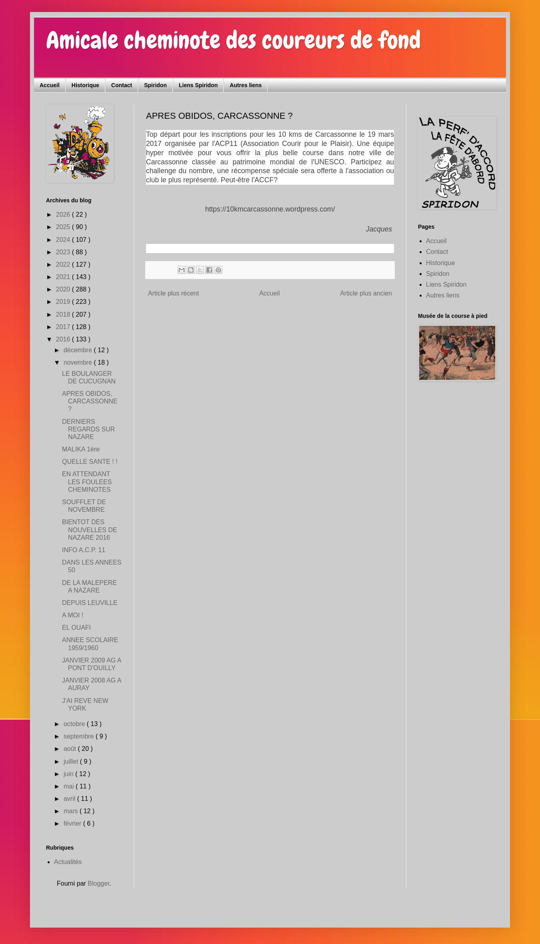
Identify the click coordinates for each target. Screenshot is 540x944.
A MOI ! (72, 615)
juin (69, 773)
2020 (64, 289)
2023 (64, 252)
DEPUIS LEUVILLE (90, 602)
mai (70, 786)
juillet (72, 761)
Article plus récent (173, 293)
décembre (79, 350)
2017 (64, 326)
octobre (75, 723)
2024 (64, 239)
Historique (85, 85)
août (71, 748)
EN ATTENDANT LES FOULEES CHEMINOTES (87, 482)
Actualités (68, 861)
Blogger (98, 883)
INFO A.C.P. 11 (83, 550)
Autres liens (246, 85)
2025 (64, 227)
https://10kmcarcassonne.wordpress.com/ (270, 209)
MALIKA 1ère (81, 449)
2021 (64, 276)
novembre (79, 362)
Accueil (50, 85)
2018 (64, 314)
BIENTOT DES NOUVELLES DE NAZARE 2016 (89, 530)
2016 (64, 339)
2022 (64, 264)
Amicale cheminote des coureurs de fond (233, 40)
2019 (64, 301)
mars (72, 811)
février (73, 823)
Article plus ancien (366, 293)
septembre (80, 736)
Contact (121, 85)
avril (70, 798)
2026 (64, 214)
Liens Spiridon (198, 85)
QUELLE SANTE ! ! (90, 461)
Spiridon (155, 85)
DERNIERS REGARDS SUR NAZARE (88, 429)
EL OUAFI (76, 627)
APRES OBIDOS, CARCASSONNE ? (90, 401)
